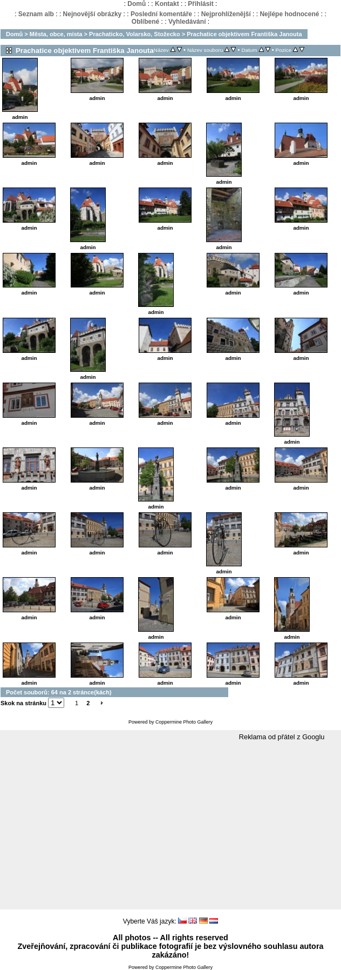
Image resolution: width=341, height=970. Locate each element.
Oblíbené (145, 21)
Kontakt (167, 4)
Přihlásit (200, 4)
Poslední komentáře (161, 14)
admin (20, 117)
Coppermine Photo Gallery (184, 722)
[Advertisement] (170, 825)
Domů (136, 4)
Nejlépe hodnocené (289, 14)
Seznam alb (36, 14)
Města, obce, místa (56, 34)
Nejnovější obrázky (92, 14)
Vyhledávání (187, 21)
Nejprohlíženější (226, 14)
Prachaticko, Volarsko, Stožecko (134, 34)
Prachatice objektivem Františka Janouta (244, 34)
